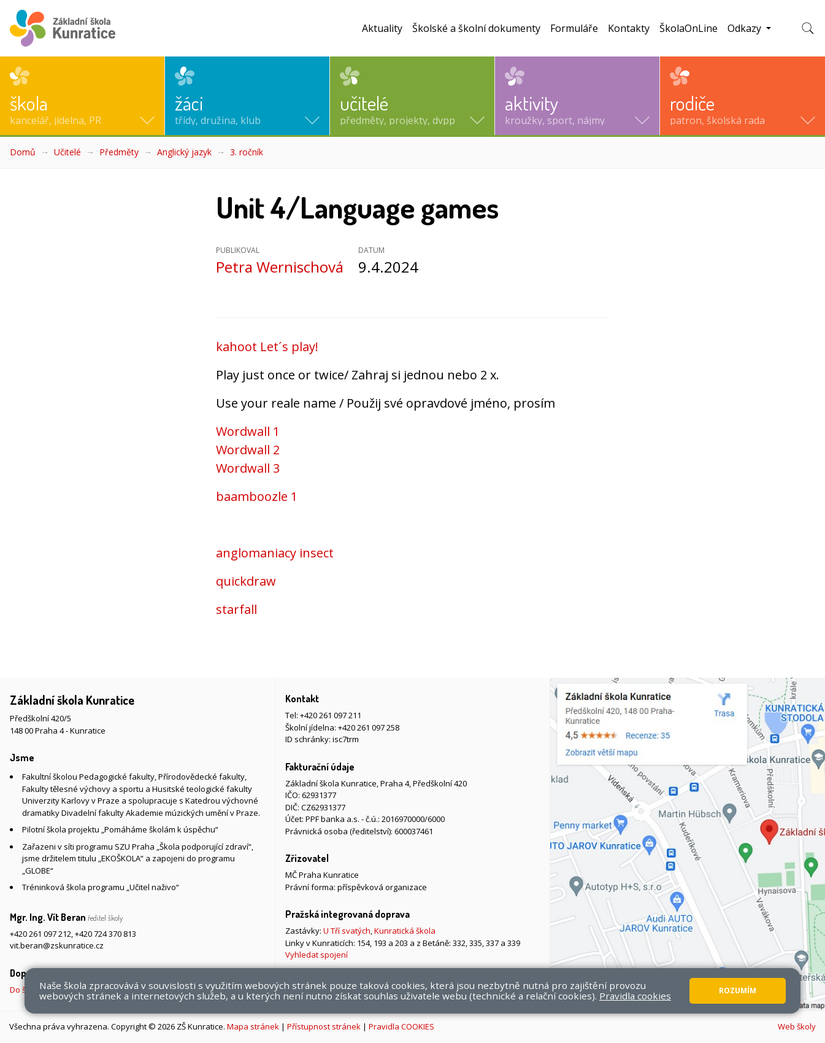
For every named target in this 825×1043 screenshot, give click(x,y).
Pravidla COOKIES (401, 1026)
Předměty (119, 152)
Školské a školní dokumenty (476, 28)
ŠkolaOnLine (688, 28)
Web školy (797, 1026)
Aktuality (382, 28)
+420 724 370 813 (105, 933)
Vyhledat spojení (316, 954)
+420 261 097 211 (330, 715)
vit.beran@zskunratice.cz (57, 945)
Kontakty (629, 28)
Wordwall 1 (248, 431)
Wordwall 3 (248, 468)
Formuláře (574, 28)
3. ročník (246, 152)
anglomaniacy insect (275, 553)
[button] (82, 95)
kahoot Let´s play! (267, 346)
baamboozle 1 (256, 496)
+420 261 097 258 (368, 727)
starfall (236, 609)
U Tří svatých (346, 930)
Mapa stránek (253, 1026)
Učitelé (67, 152)
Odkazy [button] (745, 28)
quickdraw (246, 581)
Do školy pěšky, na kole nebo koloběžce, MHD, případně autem (125, 989)
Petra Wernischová (279, 267)
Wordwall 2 (248, 449)
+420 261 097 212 (40, 933)
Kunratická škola (405, 930)
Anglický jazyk (184, 152)
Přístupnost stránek (324, 1026)
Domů (23, 152)
